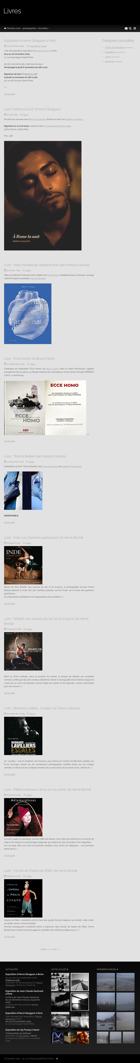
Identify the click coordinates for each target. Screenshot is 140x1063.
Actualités (43, 28)
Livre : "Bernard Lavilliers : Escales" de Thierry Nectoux (42, 708)
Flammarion (53, 275)
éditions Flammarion (72, 466)
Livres (43, 46)
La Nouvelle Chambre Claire (58, 126)
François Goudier (38, 278)
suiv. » (55, 949)
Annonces (110, 61)
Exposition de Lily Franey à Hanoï (22, 1030)
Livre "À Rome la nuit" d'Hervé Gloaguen (32, 109)
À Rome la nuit (30, 74)
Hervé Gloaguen (42, 51)
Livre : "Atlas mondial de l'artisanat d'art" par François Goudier (47, 265)
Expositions (35, 46)
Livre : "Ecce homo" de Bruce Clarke (29, 358)
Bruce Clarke (52, 368)
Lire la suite (9, 94)
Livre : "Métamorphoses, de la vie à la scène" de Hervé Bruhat (47, 789)
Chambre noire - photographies (20, 28)
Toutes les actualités (114, 47)
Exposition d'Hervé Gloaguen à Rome (24, 974)
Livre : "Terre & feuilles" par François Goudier (35, 456)
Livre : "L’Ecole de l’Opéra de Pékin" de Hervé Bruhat (40, 871)
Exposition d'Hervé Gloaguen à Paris (30, 41)
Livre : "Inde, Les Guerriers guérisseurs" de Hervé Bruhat (43, 538)
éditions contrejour (74, 119)
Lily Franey (24, 1036)
